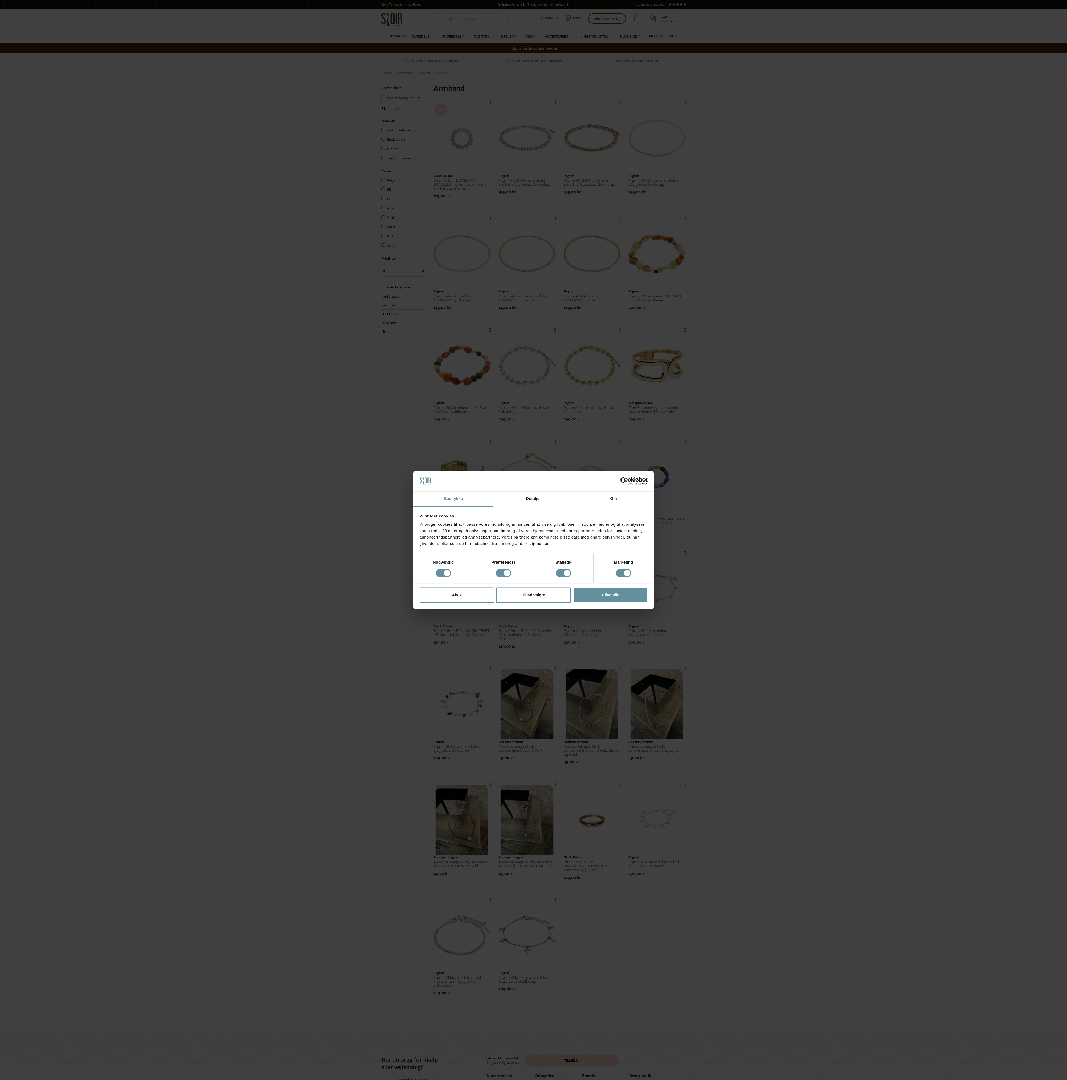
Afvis (457, 595)
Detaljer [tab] (533, 498)
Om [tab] (613, 498)
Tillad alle (610, 595)
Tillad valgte (533, 595)
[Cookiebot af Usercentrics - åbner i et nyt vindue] (624, 481)
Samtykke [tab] (453, 498)
